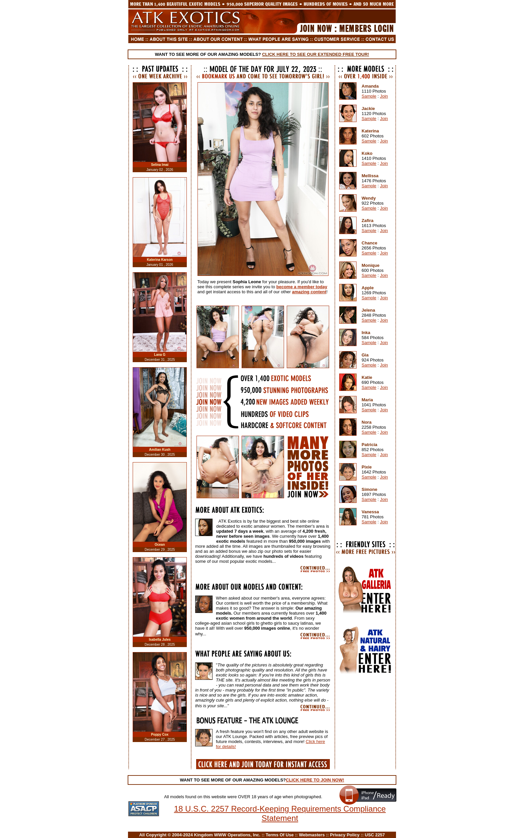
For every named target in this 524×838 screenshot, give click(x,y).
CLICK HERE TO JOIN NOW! (315, 779)
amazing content (309, 291)
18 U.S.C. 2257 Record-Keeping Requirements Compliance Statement (280, 813)
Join (384, 96)
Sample (369, 96)
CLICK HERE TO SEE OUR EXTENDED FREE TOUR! (315, 54)
